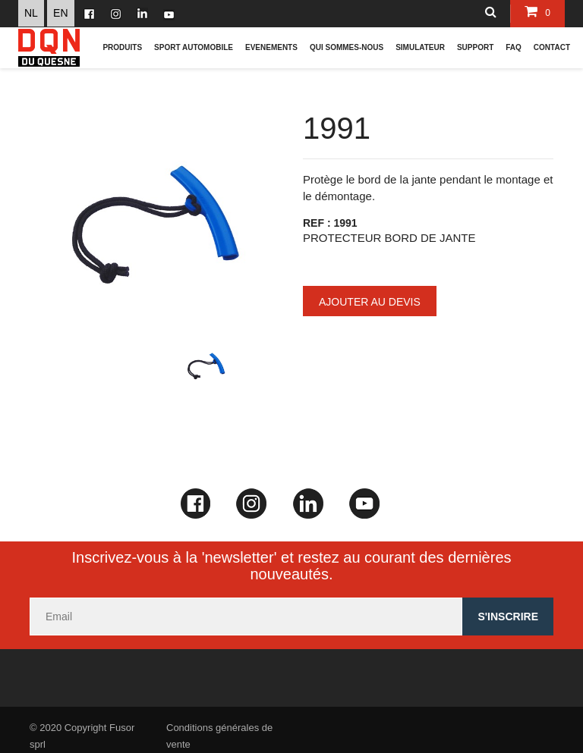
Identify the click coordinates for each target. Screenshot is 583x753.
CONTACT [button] (552, 47)
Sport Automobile (193, 47)
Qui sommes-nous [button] (346, 47)
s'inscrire (507, 616)
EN (60, 13)
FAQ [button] (514, 47)
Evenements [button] (271, 47)
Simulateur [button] (420, 47)
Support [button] (475, 47)
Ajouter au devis (370, 302)
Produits (122, 47)
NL (31, 13)
